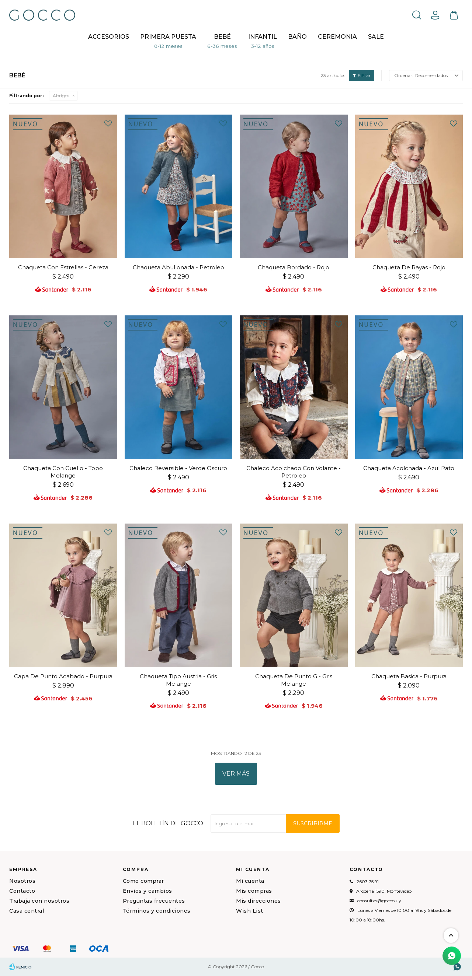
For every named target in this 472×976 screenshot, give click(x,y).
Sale (376, 36)
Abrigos (61, 95)
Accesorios (108, 36)
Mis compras (254, 891)
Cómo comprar (143, 881)
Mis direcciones (258, 901)
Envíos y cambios (147, 891)
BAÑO (297, 36)
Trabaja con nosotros (39, 901)
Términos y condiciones (157, 910)
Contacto (22, 891)
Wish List (249, 910)
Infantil (262, 36)
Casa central (26, 910)
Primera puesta (168, 36)
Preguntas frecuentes (154, 901)
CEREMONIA (337, 36)
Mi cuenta (250, 881)
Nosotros (22, 881)
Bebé (222, 36)
